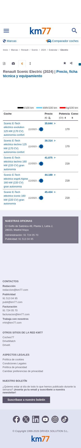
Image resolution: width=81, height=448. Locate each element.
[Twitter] (26, 419)
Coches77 (8, 337)
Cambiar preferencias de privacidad (23, 371)
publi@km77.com (12, 302)
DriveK (6, 345)
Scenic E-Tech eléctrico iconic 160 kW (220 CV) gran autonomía (15, 198)
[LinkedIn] (35, 419)
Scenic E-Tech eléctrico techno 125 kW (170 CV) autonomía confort (15, 146)
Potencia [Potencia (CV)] (64, 115)
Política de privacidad (15, 367)
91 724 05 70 (30, 234)
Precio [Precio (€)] (49, 115)
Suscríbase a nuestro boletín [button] (26, 399)
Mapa (25, 229)
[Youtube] (45, 419)
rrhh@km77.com (12, 322)
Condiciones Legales (14, 363)
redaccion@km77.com (15, 289)
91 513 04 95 (25, 238)
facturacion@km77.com (16, 314)
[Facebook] (16, 419)
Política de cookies (13, 359)
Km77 (40, 30)
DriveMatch (9, 341)
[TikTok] (64, 419)
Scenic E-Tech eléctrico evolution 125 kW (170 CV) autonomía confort (14, 129)
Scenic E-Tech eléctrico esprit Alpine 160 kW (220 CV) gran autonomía (16, 180)
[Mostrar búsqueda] (74, 30)
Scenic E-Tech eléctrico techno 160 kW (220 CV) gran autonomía (15, 163)
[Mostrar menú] (6, 30)
